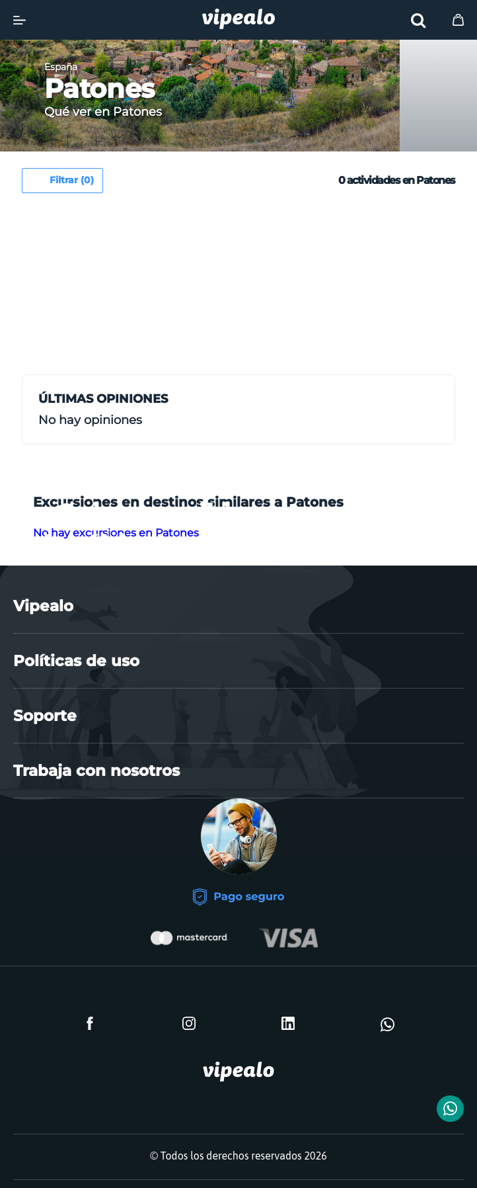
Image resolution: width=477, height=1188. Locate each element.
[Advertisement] (133, 289)
